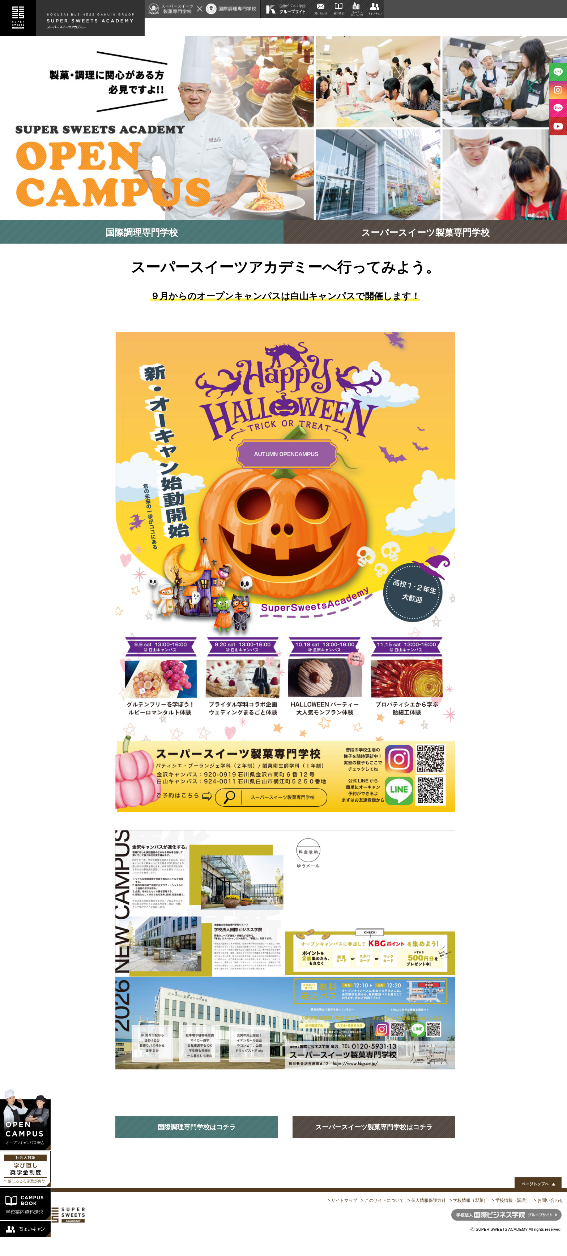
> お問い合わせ (548, 1200)
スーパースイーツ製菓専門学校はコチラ (373, 1127)
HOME (277, 27)
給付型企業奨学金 (343, 27)
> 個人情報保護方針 (427, 1200)
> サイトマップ (342, 1200)
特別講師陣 (492, 27)
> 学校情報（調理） (510, 1200)
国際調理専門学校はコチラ (197, 1127)
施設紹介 (460, 27)
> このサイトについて (382, 1200)
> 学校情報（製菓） (468, 1200)
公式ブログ (547, 27)
